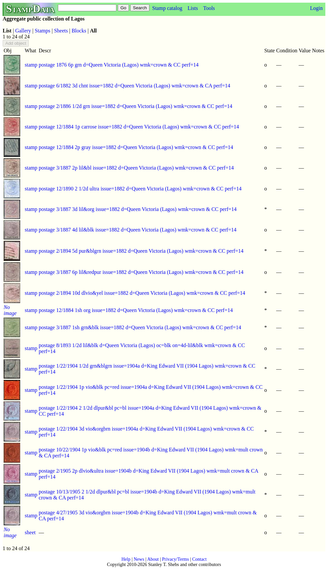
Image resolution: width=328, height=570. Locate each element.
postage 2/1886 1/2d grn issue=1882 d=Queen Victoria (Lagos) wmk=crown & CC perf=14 (135, 106)
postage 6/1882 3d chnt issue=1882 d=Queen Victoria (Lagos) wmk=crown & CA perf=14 (134, 85)
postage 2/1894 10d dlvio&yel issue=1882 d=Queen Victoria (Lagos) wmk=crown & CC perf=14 (142, 293)
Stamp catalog (167, 8)
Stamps (42, 30)
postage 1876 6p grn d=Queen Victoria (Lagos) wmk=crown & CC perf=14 (119, 65)
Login (316, 8)
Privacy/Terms (175, 559)
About (153, 559)
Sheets (61, 30)
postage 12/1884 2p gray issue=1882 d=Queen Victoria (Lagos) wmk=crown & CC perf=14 (136, 147)
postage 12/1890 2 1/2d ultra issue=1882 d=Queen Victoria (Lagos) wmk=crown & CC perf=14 (140, 188)
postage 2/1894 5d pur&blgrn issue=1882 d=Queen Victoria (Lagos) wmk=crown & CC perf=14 (141, 251)
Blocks (78, 30)
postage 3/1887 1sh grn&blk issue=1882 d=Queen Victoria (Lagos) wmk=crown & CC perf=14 (140, 327)
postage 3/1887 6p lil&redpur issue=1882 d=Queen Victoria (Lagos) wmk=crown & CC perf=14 (141, 272)
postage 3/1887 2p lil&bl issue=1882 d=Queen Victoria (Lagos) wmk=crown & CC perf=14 (136, 168)
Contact (199, 559)
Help (125, 559)
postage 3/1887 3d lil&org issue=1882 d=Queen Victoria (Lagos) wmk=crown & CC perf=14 (137, 209)
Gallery (23, 30)
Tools (209, 8)
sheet (30, 532)
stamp (31, 65)
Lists (192, 8)
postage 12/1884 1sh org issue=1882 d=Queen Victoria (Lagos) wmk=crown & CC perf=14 (136, 310)
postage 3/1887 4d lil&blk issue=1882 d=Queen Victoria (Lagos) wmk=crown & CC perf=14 (137, 230)
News (139, 559)
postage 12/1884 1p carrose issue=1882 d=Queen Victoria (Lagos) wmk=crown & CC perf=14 (139, 127)
